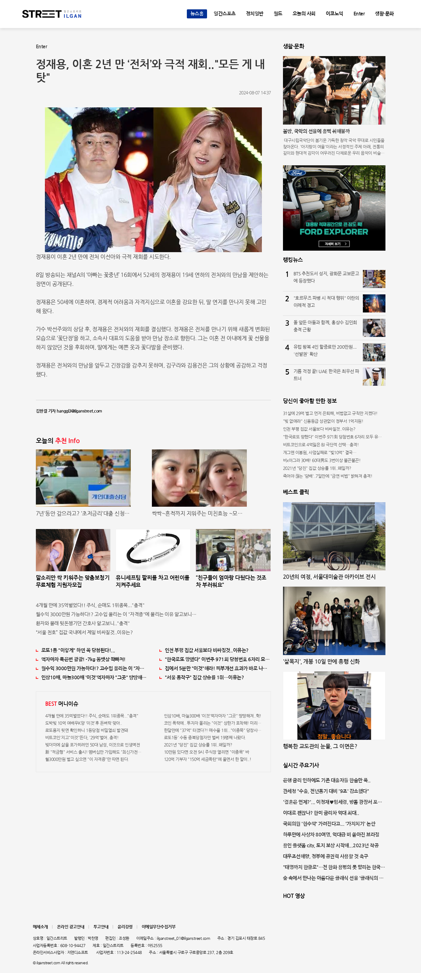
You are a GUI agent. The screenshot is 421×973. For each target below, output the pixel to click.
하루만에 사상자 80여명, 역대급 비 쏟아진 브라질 (331, 834)
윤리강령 (125, 927)
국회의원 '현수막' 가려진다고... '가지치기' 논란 (329, 824)
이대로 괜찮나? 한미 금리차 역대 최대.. (321, 813)
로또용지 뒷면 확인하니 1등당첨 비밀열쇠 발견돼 (86, 730)
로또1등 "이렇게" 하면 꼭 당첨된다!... (78, 650)
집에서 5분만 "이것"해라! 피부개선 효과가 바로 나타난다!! (218, 668)
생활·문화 (384, 13)
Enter (359, 13)
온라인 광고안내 (70, 927)
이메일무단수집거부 (159, 927)
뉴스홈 (197, 13)
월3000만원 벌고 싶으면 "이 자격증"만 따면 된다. (87, 759)
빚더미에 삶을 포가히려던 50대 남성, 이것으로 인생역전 (92, 744)
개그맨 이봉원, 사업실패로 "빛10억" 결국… (320, 452)
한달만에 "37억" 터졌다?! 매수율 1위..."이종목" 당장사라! (213, 730)
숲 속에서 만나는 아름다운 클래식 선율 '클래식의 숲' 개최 (334, 879)
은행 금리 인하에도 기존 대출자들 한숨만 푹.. (327, 780)
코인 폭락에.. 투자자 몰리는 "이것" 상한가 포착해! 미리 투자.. (213, 723)
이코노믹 (334, 13)
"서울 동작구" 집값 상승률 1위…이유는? (204, 677)
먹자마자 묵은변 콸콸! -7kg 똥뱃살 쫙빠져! (83, 659)
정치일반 (254, 13)
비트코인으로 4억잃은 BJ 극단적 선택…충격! (321, 444)
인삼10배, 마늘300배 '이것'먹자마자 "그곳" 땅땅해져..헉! (94, 677)
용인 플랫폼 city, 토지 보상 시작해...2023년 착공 (331, 845)
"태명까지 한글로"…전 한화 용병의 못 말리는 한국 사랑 (332, 868)
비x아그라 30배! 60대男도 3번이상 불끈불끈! (322, 460)
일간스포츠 (225, 13)
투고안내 (100, 927)
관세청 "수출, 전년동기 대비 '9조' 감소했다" (326, 791)
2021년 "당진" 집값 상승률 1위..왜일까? (198, 744)
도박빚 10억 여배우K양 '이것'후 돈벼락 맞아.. (83, 723)
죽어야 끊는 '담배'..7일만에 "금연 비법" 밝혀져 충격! (327, 476)
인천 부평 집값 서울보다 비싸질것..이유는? (207, 650)
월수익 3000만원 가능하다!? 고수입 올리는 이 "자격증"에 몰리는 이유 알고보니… (116, 614)
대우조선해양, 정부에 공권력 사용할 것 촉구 (325, 856)
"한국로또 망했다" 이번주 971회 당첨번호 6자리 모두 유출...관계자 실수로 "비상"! (218, 659)
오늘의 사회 (304, 13)
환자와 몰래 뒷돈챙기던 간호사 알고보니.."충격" (83, 623)
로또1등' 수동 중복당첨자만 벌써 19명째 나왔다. (205, 737)
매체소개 (40, 927)
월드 (278, 13)
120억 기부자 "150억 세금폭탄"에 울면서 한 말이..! (207, 759)
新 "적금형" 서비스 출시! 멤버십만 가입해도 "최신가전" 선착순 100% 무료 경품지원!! (94, 752)
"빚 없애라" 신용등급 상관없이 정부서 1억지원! (323, 421)
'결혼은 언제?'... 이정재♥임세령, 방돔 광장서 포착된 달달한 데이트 (332, 803)
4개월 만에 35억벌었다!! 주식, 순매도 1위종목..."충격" (90, 605)
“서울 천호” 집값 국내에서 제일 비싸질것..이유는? (84, 632)
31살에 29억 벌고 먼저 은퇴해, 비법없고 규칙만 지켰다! (330, 413)
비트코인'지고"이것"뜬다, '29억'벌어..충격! (82, 737)
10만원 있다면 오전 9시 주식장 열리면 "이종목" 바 (206, 752)
